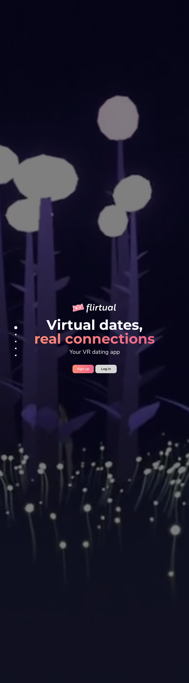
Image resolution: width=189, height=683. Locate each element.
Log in (106, 369)
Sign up (83, 369)
